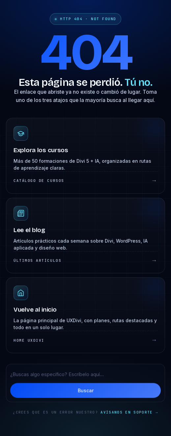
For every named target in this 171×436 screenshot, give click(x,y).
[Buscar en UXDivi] (85, 375)
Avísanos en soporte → (129, 414)
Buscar (86, 391)
